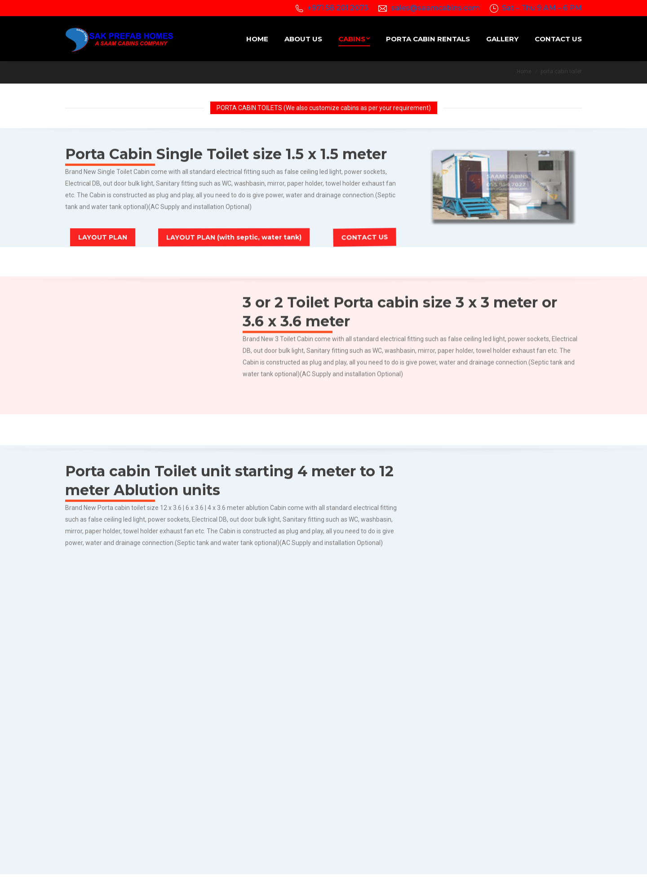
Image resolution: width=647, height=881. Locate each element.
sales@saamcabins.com (435, 8)
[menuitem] (257, 39)
